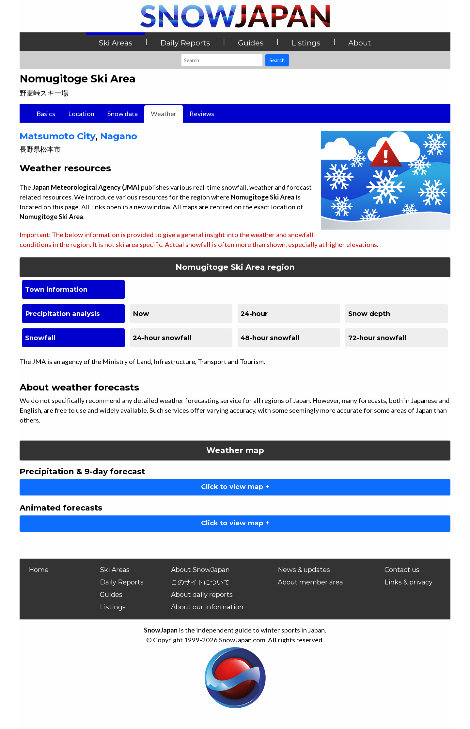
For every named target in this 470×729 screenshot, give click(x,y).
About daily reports (202, 595)
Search (277, 60)
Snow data (122, 113)
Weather (164, 113)
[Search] (222, 60)
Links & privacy (408, 582)
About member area (310, 582)
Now (141, 314)
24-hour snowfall (162, 338)
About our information (207, 607)
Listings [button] (305, 42)
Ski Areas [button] (115, 42)
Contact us (401, 570)
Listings (113, 607)
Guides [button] (250, 42)
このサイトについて (200, 582)
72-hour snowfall (377, 338)
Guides (111, 595)
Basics (46, 113)
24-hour (254, 314)
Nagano (118, 136)
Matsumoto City (57, 136)
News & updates (304, 570)
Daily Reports (122, 582)
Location (81, 113)
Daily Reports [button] (185, 42)
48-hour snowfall (270, 338)
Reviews (202, 113)
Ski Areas (115, 570)
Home (39, 570)
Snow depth (369, 314)
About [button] (359, 42)
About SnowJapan (200, 570)
